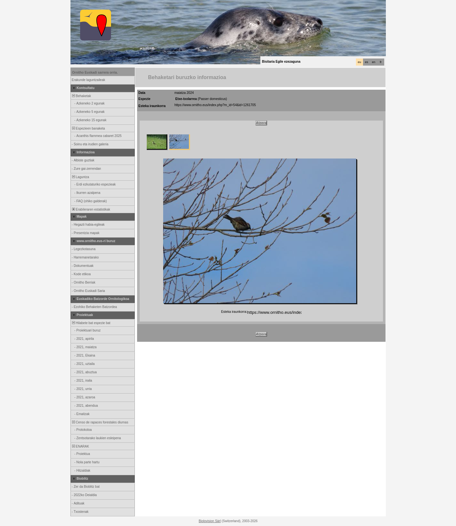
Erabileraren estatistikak (90, 209)
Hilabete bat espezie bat (90, 323)
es (366, 62)
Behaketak (81, 96)
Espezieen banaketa (88, 128)
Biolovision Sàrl (210, 521)
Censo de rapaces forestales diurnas (99, 422)
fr (381, 62)
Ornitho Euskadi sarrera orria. (95, 72)
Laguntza (80, 177)
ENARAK (80, 446)
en (373, 62)
